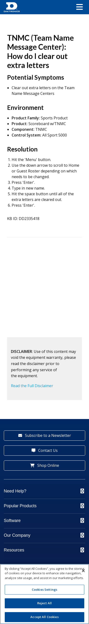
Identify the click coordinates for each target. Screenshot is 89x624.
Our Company (44, 535)
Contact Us (45, 450)
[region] (44, 594)
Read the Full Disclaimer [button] (32, 385)
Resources (44, 550)
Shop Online (44, 465)
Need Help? (44, 491)
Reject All (44, 603)
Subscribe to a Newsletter (44, 435)
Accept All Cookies (44, 617)
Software (44, 520)
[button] (79, 7)
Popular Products (44, 505)
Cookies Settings (44, 589)
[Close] (83, 571)
